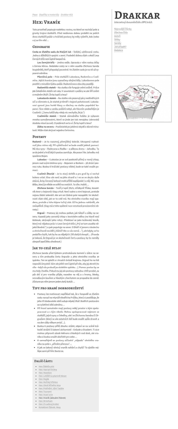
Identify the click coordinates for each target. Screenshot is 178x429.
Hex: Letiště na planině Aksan (53, 375)
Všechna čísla (121, 32)
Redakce (118, 50)
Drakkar (137, 15)
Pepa (34, 14)
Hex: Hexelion (45, 372)
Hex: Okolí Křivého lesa (50, 385)
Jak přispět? (120, 46)
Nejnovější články (123, 28)
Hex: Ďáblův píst (46, 366)
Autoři (117, 36)
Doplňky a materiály (49, 14)
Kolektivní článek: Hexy (50, 407)
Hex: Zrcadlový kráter (49, 404)
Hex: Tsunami (45, 391)
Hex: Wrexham (45, 400)
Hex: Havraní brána (48, 369)
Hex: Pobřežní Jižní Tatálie (51, 388)
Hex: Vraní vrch (46, 394)
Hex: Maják (44, 379)
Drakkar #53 (67, 14)
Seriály (117, 43)
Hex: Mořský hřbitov (48, 382)
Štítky (117, 39)
